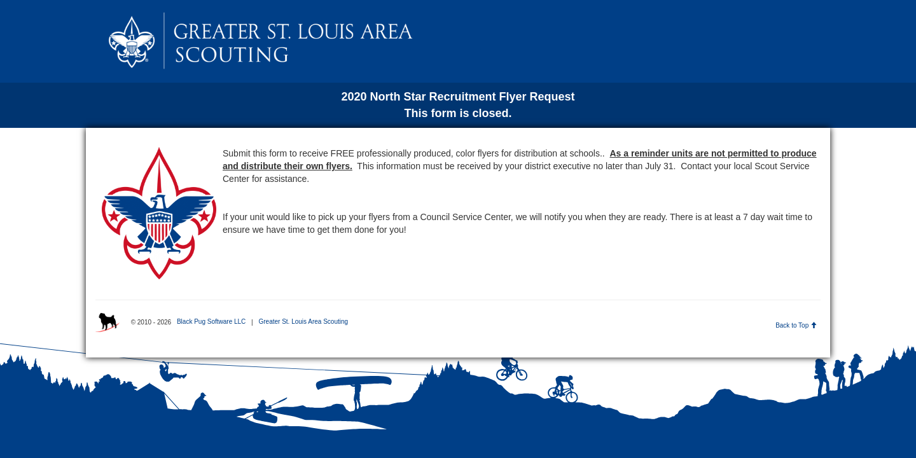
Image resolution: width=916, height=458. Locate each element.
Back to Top (796, 325)
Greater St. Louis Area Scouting (303, 321)
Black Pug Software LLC (211, 321)
